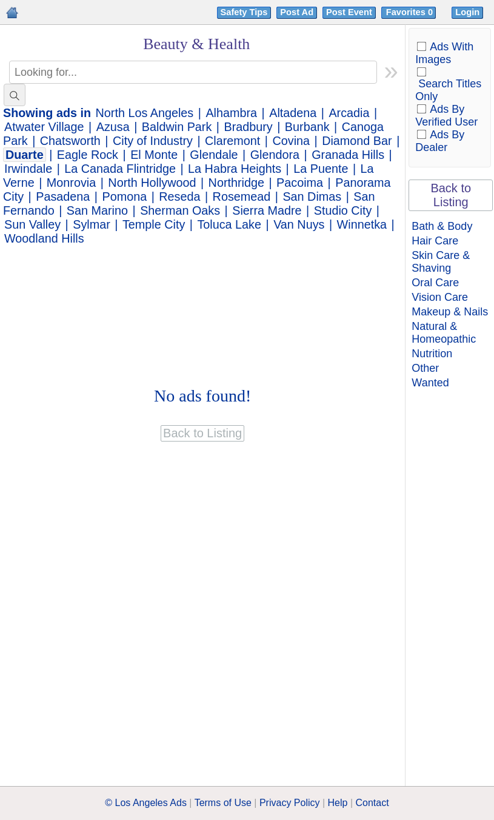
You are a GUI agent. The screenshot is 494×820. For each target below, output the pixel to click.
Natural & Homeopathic (444, 332)
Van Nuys (298, 224)
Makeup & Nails (450, 312)
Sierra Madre (266, 210)
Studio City (343, 210)
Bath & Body (442, 226)
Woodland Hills (44, 238)
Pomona (124, 196)
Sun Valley (32, 224)
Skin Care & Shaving (441, 261)
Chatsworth (70, 140)
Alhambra (231, 112)
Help (338, 803)
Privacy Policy (289, 803)
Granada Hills (348, 154)
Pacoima (299, 182)
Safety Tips (244, 12)
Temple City (153, 224)
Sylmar (91, 224)
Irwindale (28, 168)
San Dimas (311, 196)
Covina (291, 140)
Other (425, 368)
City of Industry (153, 140)
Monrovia (71, 182)
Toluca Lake (229, 224)
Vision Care (440, 297)
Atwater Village (44, 126)
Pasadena (63, 196)
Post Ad (296, 12)
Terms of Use (223, 803)
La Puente (320, 168)
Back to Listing (450, 195)
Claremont (232, 140)
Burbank (307, 126)
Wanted (430, 383)
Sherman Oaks (180, 210)
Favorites (410, 12)
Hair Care (435, 241)
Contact (372, 803)
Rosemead (242, 196)
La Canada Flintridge (120, 168)
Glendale (214, 154)
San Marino (97, 210)
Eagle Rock (87, 154)
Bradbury (248, 126)
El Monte (154, 154)
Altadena (292, 112)
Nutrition (432, 354)
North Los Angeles (145, 112)
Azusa (113, 126)
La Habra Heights (234, 168)
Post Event (349, 12)
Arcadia (349, 112)
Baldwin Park (177, 126)
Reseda (179, 196)
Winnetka (362, 224)
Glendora (274, 154)
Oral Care (435, 283)
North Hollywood (152, 182)
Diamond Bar (357, 140)
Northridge (236, 182)
